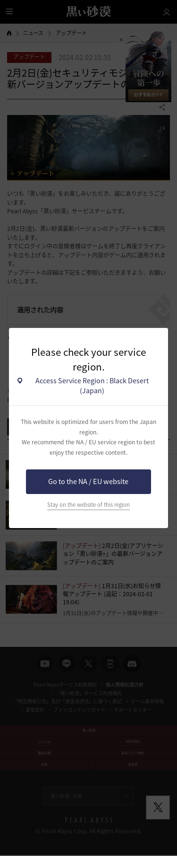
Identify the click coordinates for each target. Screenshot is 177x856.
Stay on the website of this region (88, 505)
